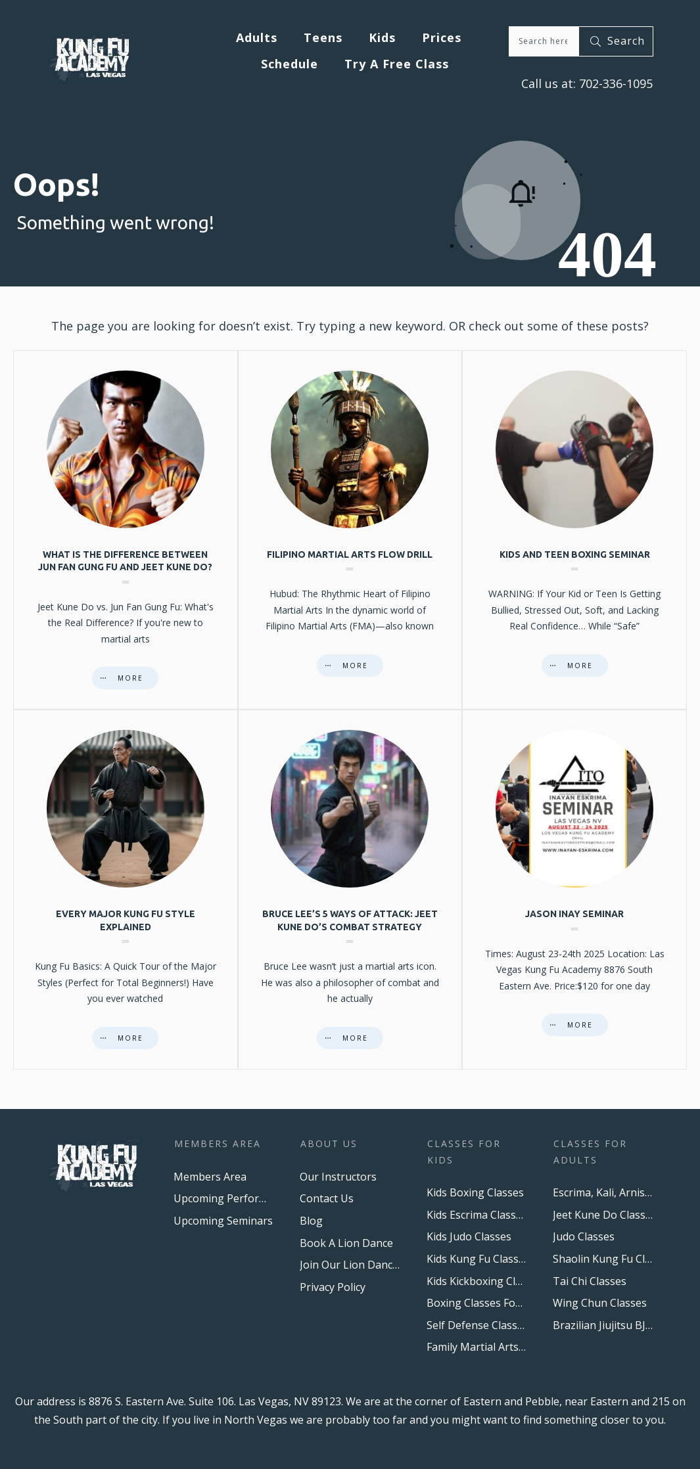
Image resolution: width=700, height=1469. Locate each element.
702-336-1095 (614, 83)
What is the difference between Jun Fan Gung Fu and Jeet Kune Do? (125, 530)
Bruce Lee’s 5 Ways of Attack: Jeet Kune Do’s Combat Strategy (350, 889)
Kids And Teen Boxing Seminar (574, 530)
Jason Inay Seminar (574, 889)
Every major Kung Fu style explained (125, 889)
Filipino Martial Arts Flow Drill (350, 530)
